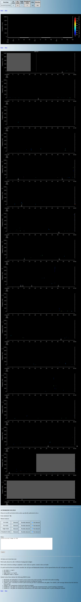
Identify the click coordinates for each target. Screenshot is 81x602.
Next (6, 10)
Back (2, 10)
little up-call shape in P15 (30, 545)
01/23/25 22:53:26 (6, 5)
